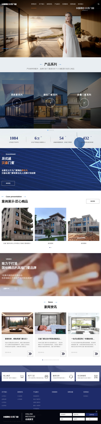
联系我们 (80, 4)
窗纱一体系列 (36, 405)
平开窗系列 (36, 408)
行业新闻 (19, 396)
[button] (5, 48)
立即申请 (91, 414)
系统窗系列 (36, 396)
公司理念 (4, 402)
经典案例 (65, 4)
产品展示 (57, 4)
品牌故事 (4, 399)
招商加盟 (73, 4)
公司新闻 (19, 399)
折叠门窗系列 (36, 402)
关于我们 (41, 4)
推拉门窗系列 (36, 399)
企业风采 (4, 405)
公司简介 (4, 396)
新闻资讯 (49, 4)
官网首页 (33, 4)
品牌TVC (10, 288)
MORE (8, 183)
